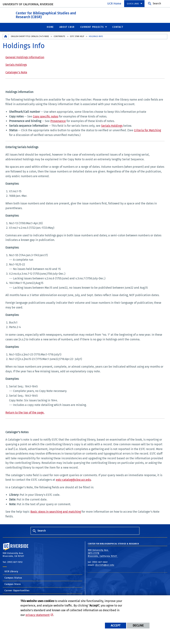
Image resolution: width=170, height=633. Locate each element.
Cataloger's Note (16, 72)
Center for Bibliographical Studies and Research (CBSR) (68, 14)
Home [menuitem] (50, 27)
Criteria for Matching (147, 130)
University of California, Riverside (28, 4)
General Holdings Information (24, 57)
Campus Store (13, 584)
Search (157, 3)
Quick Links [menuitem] (133, 4)
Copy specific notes (45, 116)
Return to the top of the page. (24, 412)
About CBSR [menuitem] (66, 27)
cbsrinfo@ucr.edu (104, 565)
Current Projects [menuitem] (92, 27)
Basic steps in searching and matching (55, 511)
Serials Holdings (16, 64)
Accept (115, 625)
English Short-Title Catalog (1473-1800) (30, 36)
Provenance (58, 121)
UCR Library (11, 571)
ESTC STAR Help (77, 36)
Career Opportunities (17, 590)
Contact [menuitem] (117, 27)
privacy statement (38, 615)
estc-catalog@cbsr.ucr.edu (73, 479)
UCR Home (114, 3)
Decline (138, 625)
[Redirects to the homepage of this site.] (5, 36)
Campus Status (13, 577)
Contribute (59, 36)
